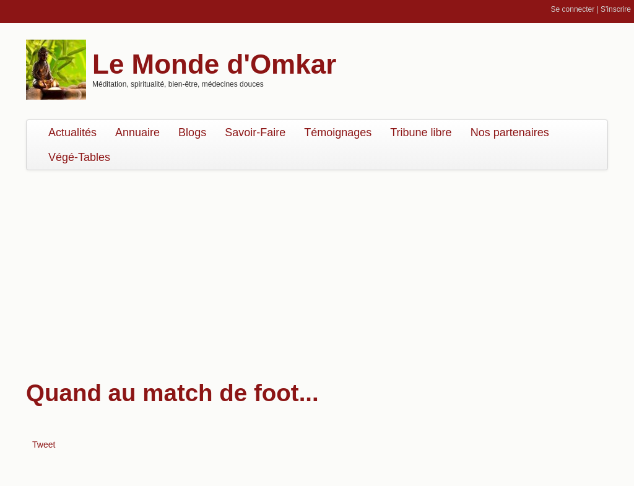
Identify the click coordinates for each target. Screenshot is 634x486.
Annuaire (137, 132)
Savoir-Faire (255, 132)
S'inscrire (616, 9)
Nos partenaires (510, 132)
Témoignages (337, 132)
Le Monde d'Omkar (214, 64)
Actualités (72, 132)
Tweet (43, 444)
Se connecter (573, 9)
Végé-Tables (79, 157)
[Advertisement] (317, 269)
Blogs (192, 132)
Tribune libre (420, 132)
